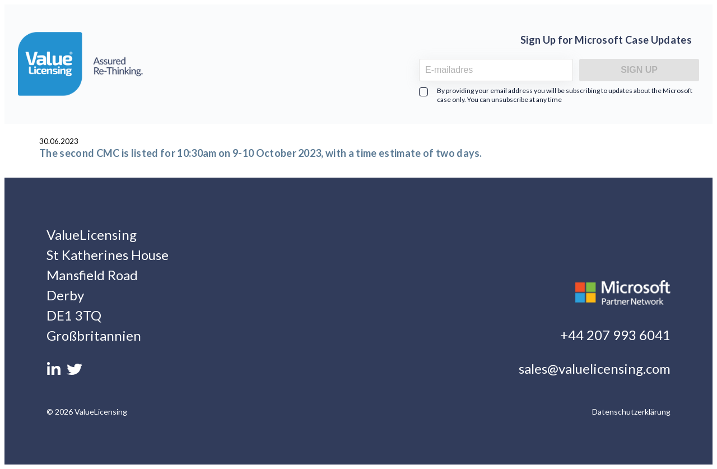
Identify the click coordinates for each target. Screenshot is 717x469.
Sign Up (639, 70)
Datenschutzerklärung (631, 411)
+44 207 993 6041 (615, 335)
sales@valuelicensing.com (595, 368)
